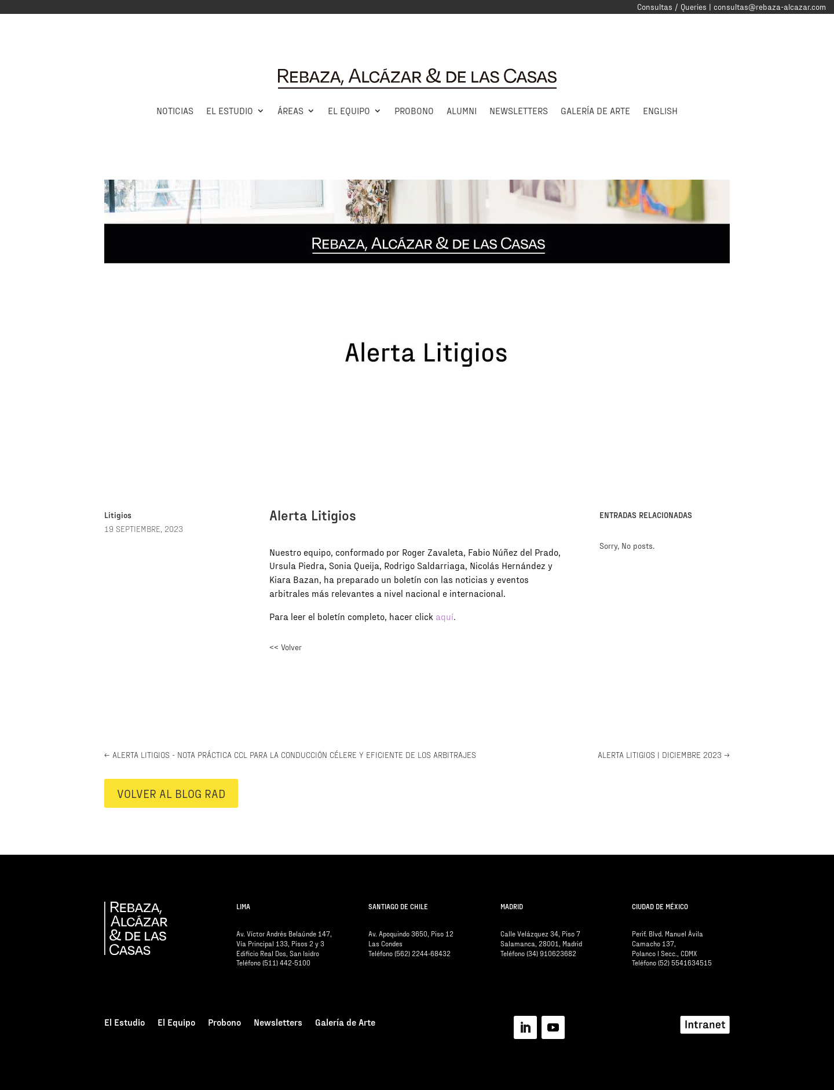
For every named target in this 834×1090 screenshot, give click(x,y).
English (660, 110)
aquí (444, 616)
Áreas (290, 110)
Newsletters (518, 110)
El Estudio (229, 110)
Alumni (462, 110)
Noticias (174, 110)
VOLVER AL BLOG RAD (171, 793)
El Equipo (349, 110)
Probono (414, 110)
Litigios (117, 515)
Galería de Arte (595, 110)
